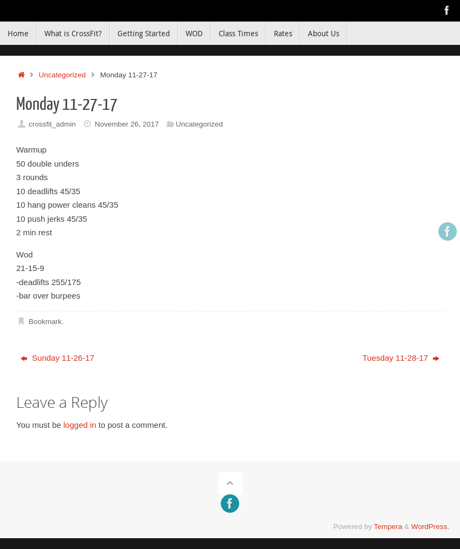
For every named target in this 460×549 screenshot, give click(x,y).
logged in (79, 424)
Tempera (388, 526)
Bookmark (45, 322)
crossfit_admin (52, 124)
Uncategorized (62, 75)
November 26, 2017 (127, 124)
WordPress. (430, 526)
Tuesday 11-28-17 (401, 357)
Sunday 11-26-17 (57, 357)
